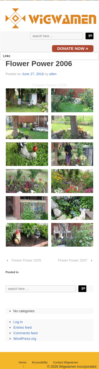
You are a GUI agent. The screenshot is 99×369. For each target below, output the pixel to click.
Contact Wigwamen (65, 362)
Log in (18, 322)
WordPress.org (24, 339)
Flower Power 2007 (72, 260)
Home (22, 362)
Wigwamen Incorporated (77, 366)
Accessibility (40, 362)
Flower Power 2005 (26, 260)
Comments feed (25, 333)
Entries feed (22, 327)
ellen (52, 74)
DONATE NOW (72, 48)
